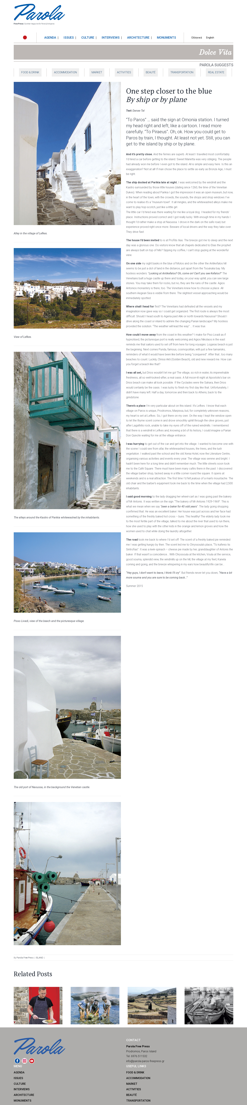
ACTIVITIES (124, 72)
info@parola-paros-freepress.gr (145, 1061)
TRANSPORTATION (181, 72)
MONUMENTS (22, 1100)
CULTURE (20, 1083)
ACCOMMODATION (65, 72)
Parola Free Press (25, 957)
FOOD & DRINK (30, 72)
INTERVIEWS (22, 1089)
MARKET (97, 72)
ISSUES (18, 1078)
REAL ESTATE (216, 72)
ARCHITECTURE (24, 1095)
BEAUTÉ (151, 72)
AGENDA (19, 1072)
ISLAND (39, 957)
